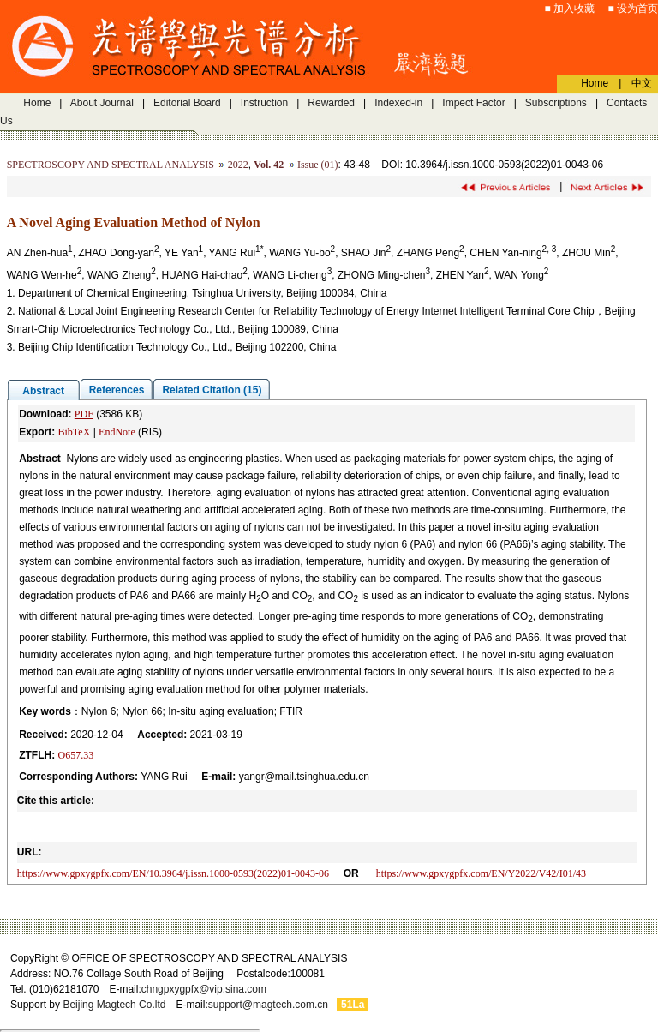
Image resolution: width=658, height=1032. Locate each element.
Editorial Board (187, 103)
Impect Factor (473, 103)
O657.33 (75, 755)
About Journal (102, 103)
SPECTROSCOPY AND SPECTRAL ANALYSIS (110, 165)
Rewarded (331, 103)
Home (37, 103)
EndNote (117, 432)
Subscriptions (556, 103)
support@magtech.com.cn (268, 1005)
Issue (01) (317, 165)
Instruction (264, 103)
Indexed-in (398, 103)
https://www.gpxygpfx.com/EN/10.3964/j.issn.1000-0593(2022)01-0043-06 (173, 873)
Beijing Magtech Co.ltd (114, 1005)
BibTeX (73, 432)
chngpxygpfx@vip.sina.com (203, 989)
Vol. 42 (269, 165)
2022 (238, 165)
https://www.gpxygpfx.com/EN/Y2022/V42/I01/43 (481, 873)
